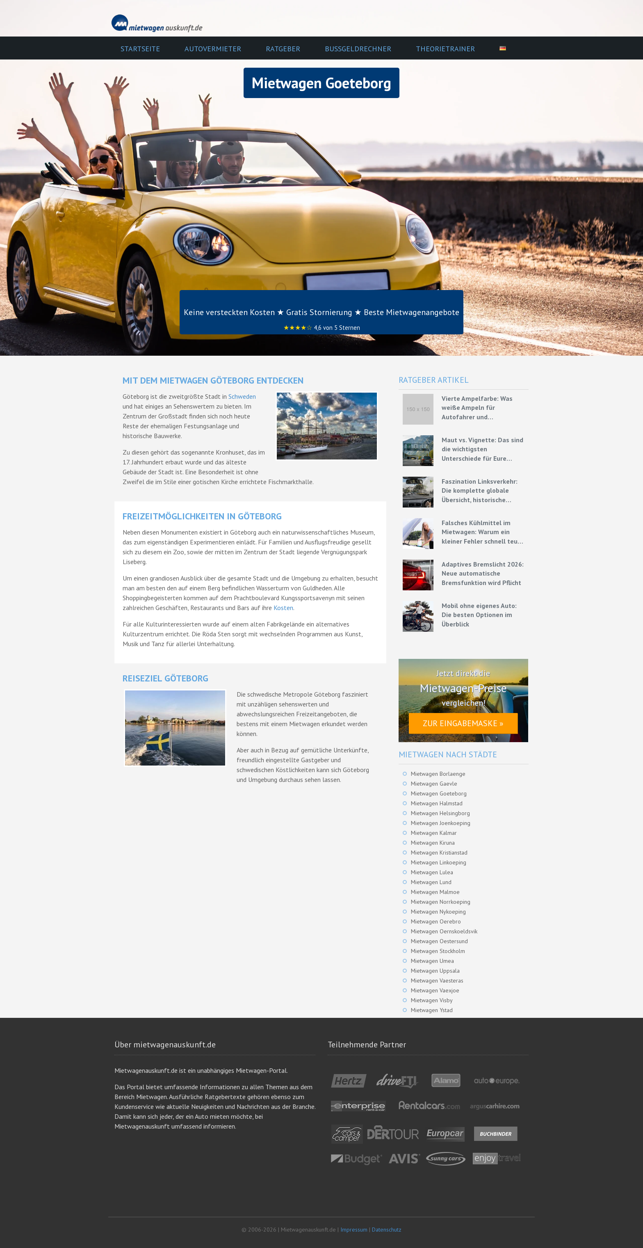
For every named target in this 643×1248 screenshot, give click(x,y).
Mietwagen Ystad (432, 1010)
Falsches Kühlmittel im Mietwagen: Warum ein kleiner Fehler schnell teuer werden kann (483, 532)
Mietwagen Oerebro (436, 921)
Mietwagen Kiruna (433, 842)
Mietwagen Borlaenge (438, 773)
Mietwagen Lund (431, 882)
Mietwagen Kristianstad (439, 852)
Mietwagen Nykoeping (438, 911)
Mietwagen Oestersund (439, 941)
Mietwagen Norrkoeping (440, 901)
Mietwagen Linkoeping (438, 862)
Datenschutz (386, 1229)
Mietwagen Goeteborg (439, 793)
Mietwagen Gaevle (434, 783)
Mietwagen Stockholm (438, 951)
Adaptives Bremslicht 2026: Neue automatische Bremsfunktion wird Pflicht (483, 573)
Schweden (242, 396)
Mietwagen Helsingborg (440, 813)
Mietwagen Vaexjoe (435, 990)
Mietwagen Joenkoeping (440, 823)
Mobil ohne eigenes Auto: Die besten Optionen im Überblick (479, 614)
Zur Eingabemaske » (463, 723)
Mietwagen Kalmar (434, 833)
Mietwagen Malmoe (435, 892)
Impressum (353, 1229)
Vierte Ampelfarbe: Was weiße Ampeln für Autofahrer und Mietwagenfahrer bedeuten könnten (483, 407)
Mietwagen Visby (432, 1000)
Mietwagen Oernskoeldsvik (444, 931)
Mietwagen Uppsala (435, 970)
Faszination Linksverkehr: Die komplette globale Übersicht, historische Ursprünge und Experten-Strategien (480, 490)
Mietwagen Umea (432, 961)
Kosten (283, 607)
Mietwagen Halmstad (437, 803)
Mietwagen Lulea (432, 872)
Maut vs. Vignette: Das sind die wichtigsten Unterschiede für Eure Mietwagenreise (482, 449)
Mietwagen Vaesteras (437, 980)
